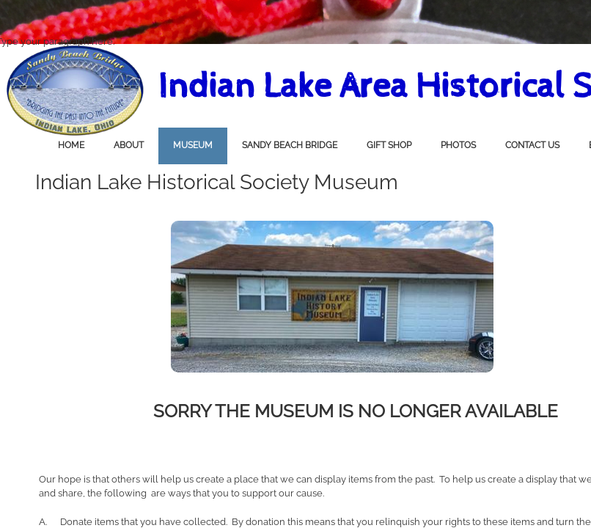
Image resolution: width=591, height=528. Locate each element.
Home (71, 145)
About (129, 145)
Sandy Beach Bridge (289, 145)
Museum (193, 145)
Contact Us (532, 145)
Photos (458, 145)
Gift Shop (389, 145)
